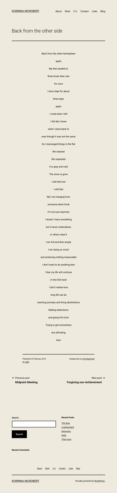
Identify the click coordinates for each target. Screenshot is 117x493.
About (58, 11)
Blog (102, 11)
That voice (66, 439)
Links (94, 11)
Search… (16, 417)
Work (67, 11)
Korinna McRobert (25, 11)
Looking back (67, 427)
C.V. (75, 11)
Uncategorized (88, 359)
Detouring (66, 431)
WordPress (99, 481)
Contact (84, 11)
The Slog (65, 423)
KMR (27, 362)
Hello (63, 435)
